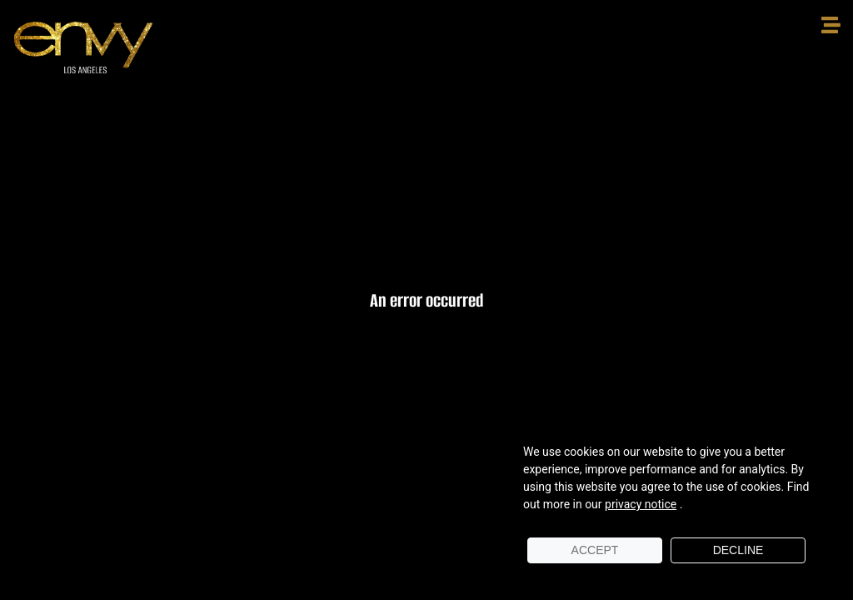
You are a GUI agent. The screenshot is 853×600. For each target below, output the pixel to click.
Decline (738, 550)
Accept (595, 550)
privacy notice (640, 504)
